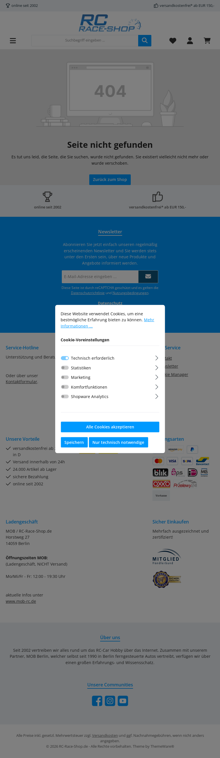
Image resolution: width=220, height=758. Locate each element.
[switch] (65, 369)
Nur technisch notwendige (118, 443)
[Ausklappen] (156, 358)
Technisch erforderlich (92, 359)
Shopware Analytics (89, 398)
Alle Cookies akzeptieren (110, 428)
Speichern (74, 443)
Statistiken (81, 369)
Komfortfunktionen (89, 388)
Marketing (80, 378)
